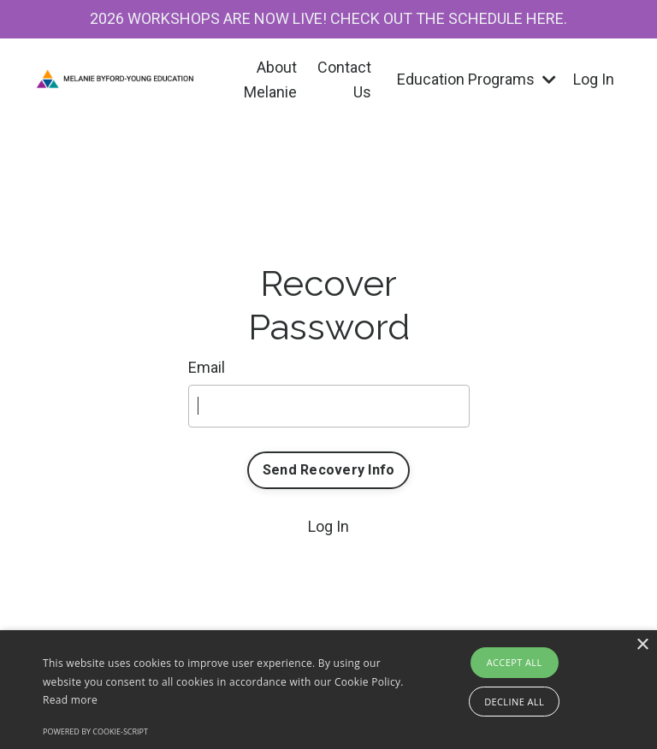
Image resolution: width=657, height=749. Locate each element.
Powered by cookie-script (95, 731)
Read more (70, 700)
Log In (593, 79)
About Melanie (270, 79)
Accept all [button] (514, 662)
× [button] (642, 645)
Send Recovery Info (329, 470)
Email (206, 367)
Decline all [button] (514, 701)
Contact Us (344, 79)
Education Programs (476, 79)
